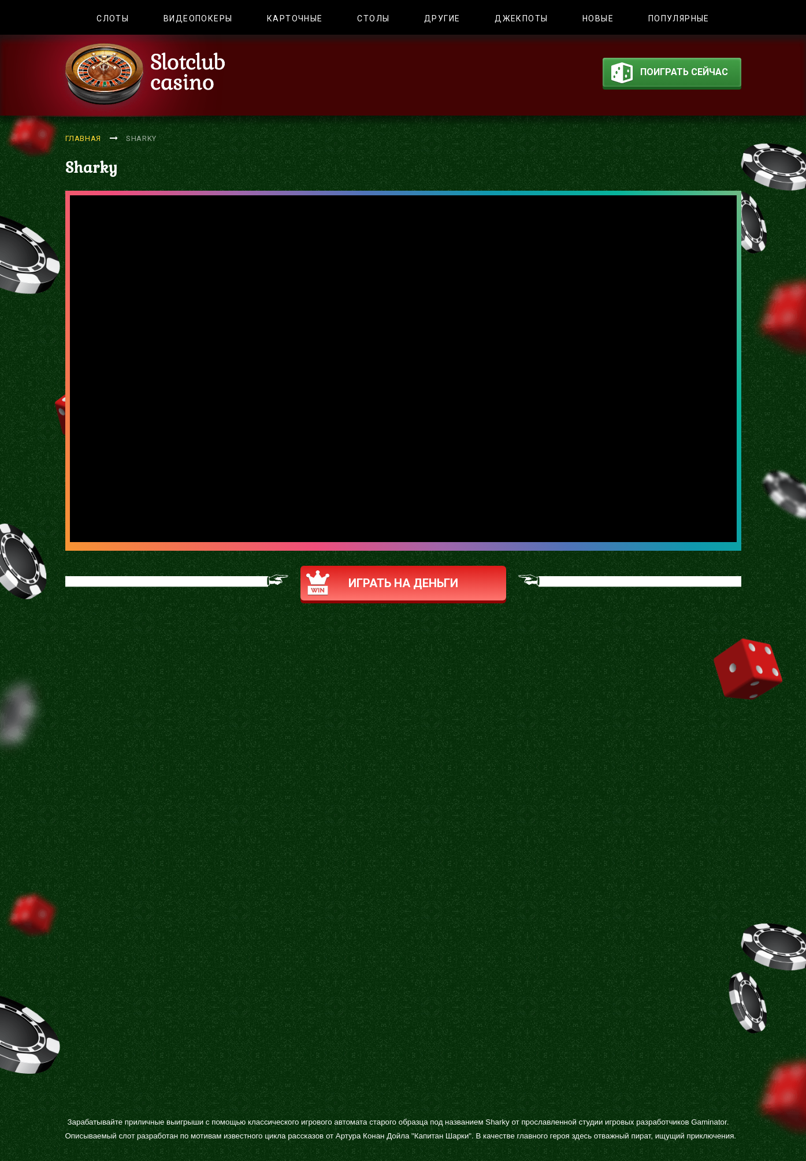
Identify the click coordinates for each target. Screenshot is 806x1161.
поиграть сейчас (669, 74)
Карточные (295, 18)
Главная (83, 138)
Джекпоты (521, 18)
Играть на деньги (382, 582)
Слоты (112, 18)
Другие (442, 18)
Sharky (141, 138)
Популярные (679, 18)
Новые (598, 18)
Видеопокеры (198, 18)
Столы (373, 18)
